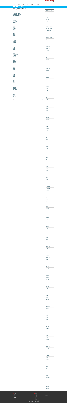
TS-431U (14, 34)
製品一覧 (15, 394)
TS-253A (14, 53)
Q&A (25, 394)
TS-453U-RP (14, 28)
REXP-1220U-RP (15, 90)
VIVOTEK (15, 396)
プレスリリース (37, 398)
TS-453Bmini (14, 60)
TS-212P (14, 80)
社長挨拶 (36, 394)
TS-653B (14, 97)
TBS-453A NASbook (16, 54)
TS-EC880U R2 (15, 21)
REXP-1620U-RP (15, 86)
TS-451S (14, 69)
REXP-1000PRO (15, 89)
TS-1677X (14, 42)
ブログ (23, 4)
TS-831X (14, 70)
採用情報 (36, 399)
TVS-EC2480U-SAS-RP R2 (16, 12)
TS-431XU (14, 33)
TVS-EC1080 (14, 40)
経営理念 (36, 395)
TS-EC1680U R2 (15, 19)
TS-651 (14, 66)
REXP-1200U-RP (15, 88)
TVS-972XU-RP (15, 22)
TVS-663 (14, 49)
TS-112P (14, 81)
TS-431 (14, 73)
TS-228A (14, 77)
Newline (15, 397)
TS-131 (14, 75)
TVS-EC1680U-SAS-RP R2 (16, 13)
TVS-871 (14, 43)
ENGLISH (52, 0)
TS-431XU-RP (15, 32)
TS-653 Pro (14, 56)
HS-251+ (14, 82)
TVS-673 (14, 46)
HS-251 (14, 83)
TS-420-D (14, 76)
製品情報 (19, 4)
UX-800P (14, 94)
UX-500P (14, 95)
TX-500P (14, 93)
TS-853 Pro (14, 55)
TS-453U (14, 29)
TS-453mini (14, 61)
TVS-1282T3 (14, 35)
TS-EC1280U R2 (15, 20)
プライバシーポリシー (37, 400)
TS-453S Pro (14, 59)
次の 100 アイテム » (41, 99)
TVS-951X (14, 62)
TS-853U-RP (14, 26)
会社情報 (38, 4)
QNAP (18, 8)
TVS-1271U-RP (15, 23)
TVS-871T (14, 39)
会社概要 (36, 396)
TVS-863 (14, 48)
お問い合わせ (47, 0)
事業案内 (36, 397)
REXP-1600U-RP (15, 87)
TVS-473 (14, 47)
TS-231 (14, 74)
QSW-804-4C (14, 96)
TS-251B (14, 63)
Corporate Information (47, 394)
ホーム (14, 4)
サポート (28, 4)
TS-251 (14, 68)
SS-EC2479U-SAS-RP (16, 16)
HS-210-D (14, 84)
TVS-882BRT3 (15, 36)
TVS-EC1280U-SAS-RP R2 (16, 15)
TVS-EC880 (14, 41)
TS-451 (14, 67)
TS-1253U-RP (15, 25)
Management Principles (48, 395)
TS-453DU (14, 27)
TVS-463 (14, 50)
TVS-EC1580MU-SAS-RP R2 (17, 14)
